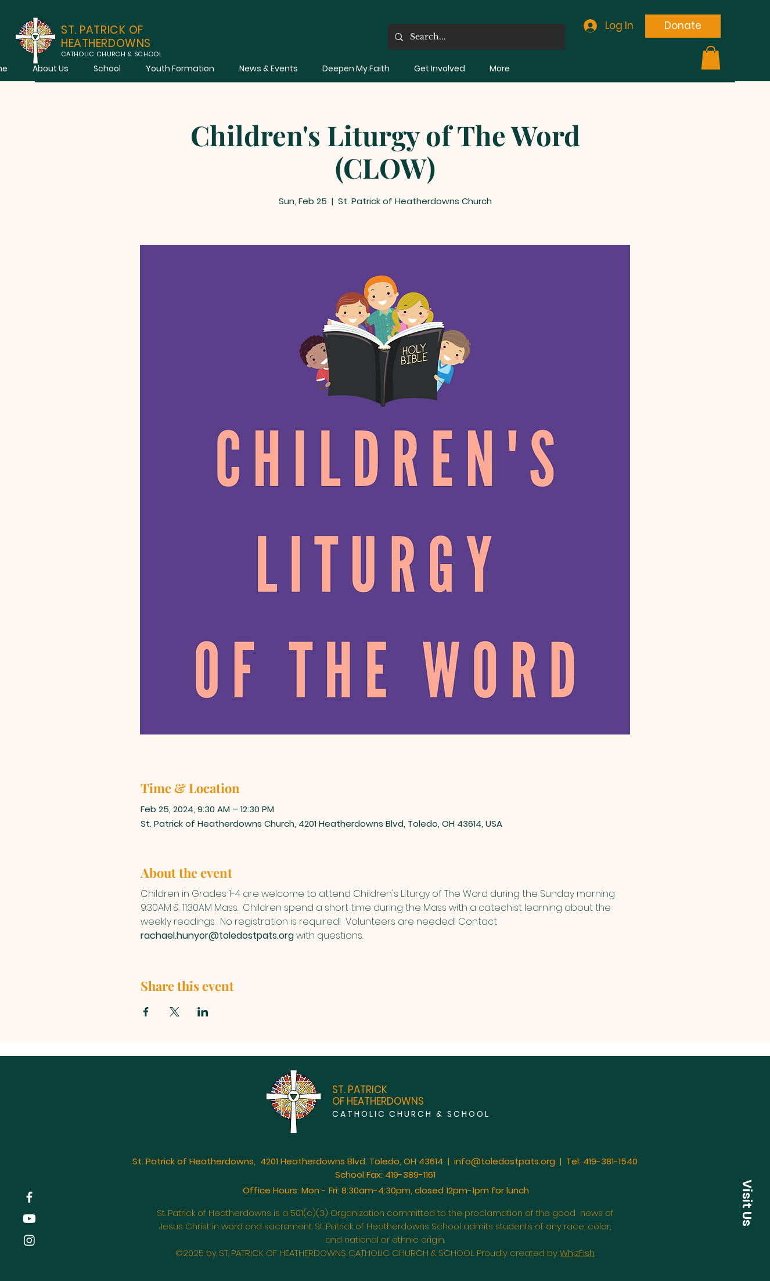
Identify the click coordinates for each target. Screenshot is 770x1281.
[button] (50, 69)
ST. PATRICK (359, 1090)
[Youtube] (29, 1218)
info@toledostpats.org (504, 1161)
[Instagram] (29, 1240)
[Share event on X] (174, 1011)
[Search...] (475, 37)
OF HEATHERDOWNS (378, 1101)
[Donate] (683, 26)
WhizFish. (577, 1253)
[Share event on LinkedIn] (202, 1011)
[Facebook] (29, 1197)
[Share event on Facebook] (146, 1011)
